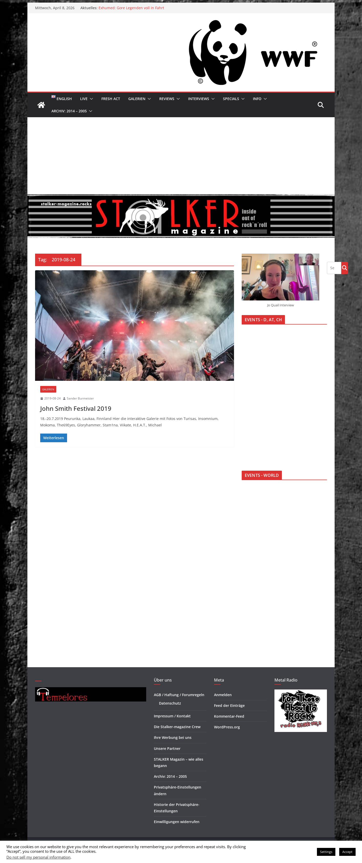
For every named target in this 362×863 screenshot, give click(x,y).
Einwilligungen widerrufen (176, 821)
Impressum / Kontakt (172, 716)
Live (84, 98)
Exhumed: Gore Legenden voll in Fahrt (131, 7)
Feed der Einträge (229, 705)
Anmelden (223, 694)
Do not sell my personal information (38, 857)
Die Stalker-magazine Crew (177, 726)
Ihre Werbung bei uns (172, 737)
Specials (231, 98)
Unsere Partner (167, 748)
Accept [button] (347, 851)
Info (257, 98)
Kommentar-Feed (229, 716)
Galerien (136, 98)
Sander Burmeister (80, 398)
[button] (90, 98)
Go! (344, 268)
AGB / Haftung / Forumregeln (179, 694)
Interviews (198, 98)
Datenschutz (170, 703)
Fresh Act (110, 98)
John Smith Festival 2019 (75, 408)
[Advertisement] (181, 155)
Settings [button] (326, 851)
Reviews (166, 98)
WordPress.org (227, 727)
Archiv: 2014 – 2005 (69, 111)
